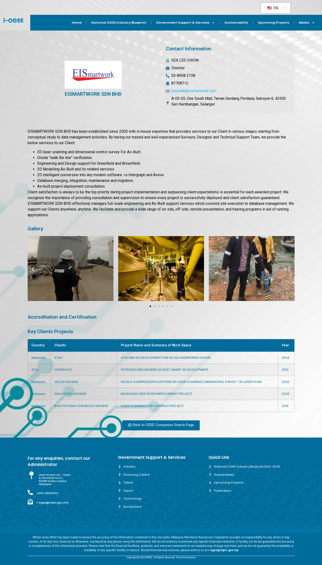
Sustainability (236, 22)
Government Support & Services (185, 23)
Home (77, 22)
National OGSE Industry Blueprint (118, 22)
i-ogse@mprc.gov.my (52, 503)
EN (272, 8)
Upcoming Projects (273, 22)
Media (307, 23)
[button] (33, 269)
